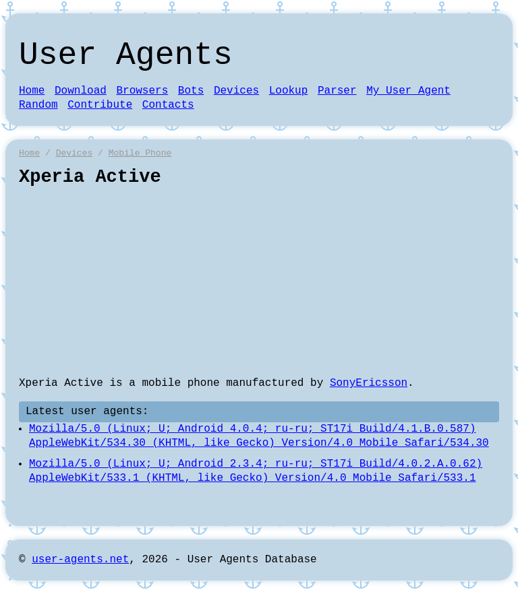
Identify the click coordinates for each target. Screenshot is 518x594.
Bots (191, 91)
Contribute (99, 105)
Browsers (142, 91)
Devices (236, 91)
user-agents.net (80, 559)
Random (38, 105)
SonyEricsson (368, 383)
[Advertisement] (259, 282)
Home (32, 91)
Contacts (168, 105)
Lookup (288, 91)
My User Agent (408, 91)
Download (81, 91)
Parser (337, 91)
